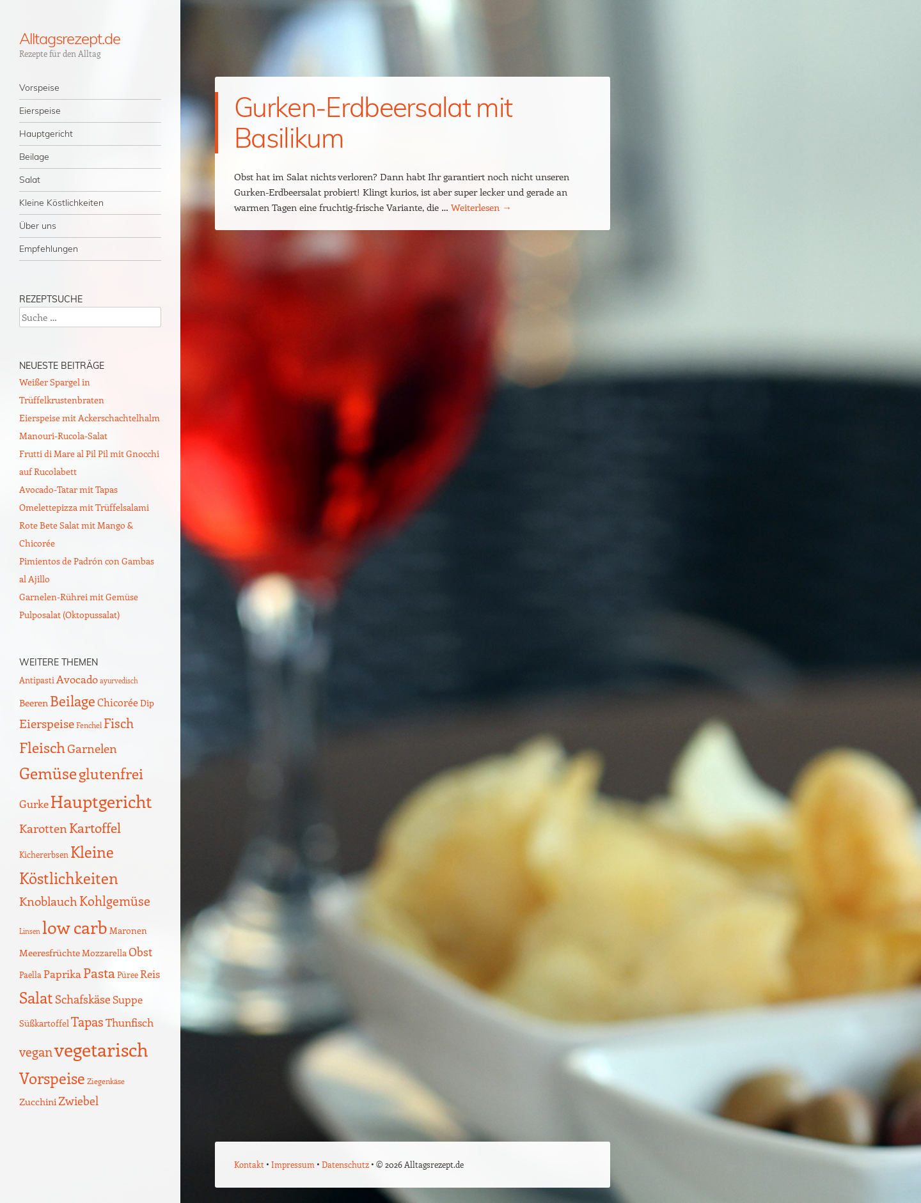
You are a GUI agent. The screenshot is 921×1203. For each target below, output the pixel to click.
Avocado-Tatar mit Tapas (68, 489)
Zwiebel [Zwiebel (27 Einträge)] (78, 1100)
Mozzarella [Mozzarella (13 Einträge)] (104, 952)
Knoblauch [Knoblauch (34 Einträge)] (48, 900)
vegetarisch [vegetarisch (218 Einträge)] (101, 1049)
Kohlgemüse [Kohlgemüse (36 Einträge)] (114, 900)
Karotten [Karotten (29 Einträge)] (43, 828)
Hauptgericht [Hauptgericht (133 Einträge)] (101, 800)
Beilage (34, 156)
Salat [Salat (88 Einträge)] (36, 997)
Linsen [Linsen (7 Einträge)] (29, 931)
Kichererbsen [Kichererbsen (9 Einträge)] (43, 854)
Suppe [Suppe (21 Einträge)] (128, 999)
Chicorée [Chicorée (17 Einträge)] (117, 702)
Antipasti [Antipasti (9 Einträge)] (36, 679)
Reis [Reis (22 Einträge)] (150, 973)
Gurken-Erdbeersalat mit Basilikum (373, 122)
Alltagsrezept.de (69, 38)
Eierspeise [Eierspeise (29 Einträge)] (46, 723)
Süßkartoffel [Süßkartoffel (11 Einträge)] (44, 1023)
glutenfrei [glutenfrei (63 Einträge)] (111, 773)
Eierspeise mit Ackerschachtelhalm (89, 418)
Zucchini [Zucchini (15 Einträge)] (37, 1101)
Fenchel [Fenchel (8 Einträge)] (89, 725)
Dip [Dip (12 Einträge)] (147, 703)
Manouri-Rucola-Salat (63, 436)
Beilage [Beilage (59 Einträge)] (72, 700)
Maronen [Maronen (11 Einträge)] (128, 930)
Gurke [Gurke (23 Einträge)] (34, 803)
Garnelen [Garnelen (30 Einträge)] (92, 748)
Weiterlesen (481, 207)
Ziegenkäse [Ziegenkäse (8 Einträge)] (106, 1081)
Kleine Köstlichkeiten (61, 202)
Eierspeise (40, 110)
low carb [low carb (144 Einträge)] (74, 926)
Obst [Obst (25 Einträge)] (140, 951)
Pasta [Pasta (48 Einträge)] (99, 972)
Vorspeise (39, 87)
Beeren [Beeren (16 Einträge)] (33, 702)
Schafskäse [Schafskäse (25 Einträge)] (83, 999)
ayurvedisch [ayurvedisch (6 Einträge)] (119, 680)
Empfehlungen (48, 248)
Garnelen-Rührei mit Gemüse (78, 597)
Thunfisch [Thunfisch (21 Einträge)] (130, 1022)
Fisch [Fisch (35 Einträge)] (119, 723)
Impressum (293, 1164)
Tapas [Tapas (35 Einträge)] (87, 1021)
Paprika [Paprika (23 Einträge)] (62, 973)
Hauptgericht (46, 133)
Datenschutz (345, 1164)
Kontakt (249, 1164)
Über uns (37, 225)
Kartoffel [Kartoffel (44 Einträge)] (95, 827)
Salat (29, 179)
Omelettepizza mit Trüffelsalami (84, 507)
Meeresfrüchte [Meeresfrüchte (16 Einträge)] (49, 952)
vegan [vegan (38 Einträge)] (35, 1051)
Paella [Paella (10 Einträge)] (30, 974)
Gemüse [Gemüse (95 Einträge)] (48, 772)
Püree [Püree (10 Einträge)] (127, 974)
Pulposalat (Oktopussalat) (69, 615)
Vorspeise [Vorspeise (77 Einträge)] (52, 1077)
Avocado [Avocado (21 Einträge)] (77, 679)
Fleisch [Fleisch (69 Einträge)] (42, 747)
